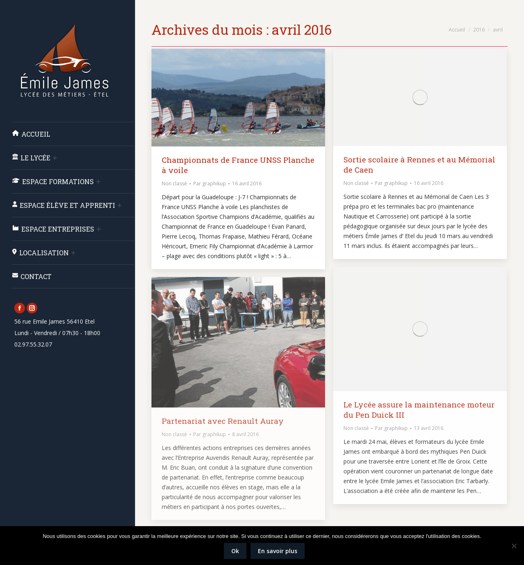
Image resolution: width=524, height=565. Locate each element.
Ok (235, 551)
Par (209, 183)
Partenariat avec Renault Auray (223, 421)
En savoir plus (277, 551)
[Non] (514, 546)
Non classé (174, 183)
